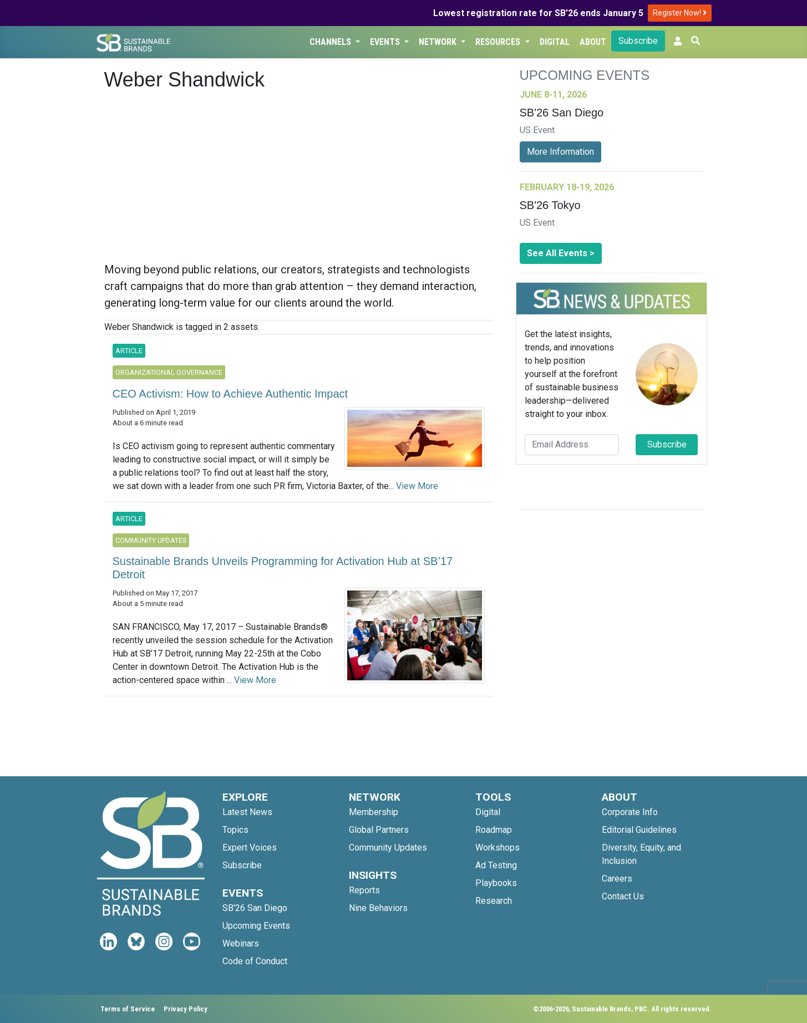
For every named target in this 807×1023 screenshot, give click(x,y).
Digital (555, 42)
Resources (498, 42)
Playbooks (496, 883)
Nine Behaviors (378, 908)
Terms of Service (127, 1009)
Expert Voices (249, 847)
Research (493, 900)
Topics (235, 829)
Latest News (247, 812)
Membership (373, 812)
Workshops (497, 847)
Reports (364, 890)
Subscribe (638, 40)
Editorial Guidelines (639, 829)
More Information (560, 151)
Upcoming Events (256, 925)
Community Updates (388, 847)
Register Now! (680, 12)
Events (386, 42)
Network (439, 42)
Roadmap (493, 829)
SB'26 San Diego (254, 908)
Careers (617, 878)
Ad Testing (496, 865)
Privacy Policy (185, 1009)
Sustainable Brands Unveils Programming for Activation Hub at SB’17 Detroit (283, 568)
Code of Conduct (254, 961)
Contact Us (623, 896)
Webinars (240, 943)
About (593, 42)
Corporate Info (630, 812)
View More (417, 486)
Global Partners (379, 829)
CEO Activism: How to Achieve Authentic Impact (230, 394)
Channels (331, 42)
